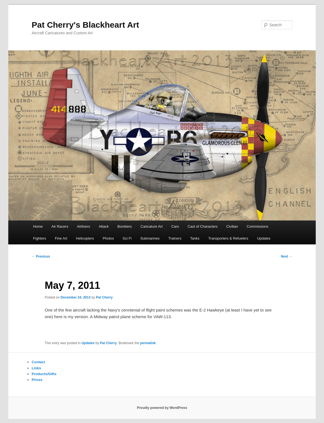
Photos (108, 238)
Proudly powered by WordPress (162, 408)
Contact (38, 362)
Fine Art (61, 238)
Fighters (39, 238)
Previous (41, 256)
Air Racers (60, 226)
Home (38, 226)
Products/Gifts (44, 374)
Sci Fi (127, 238)
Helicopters (85, 238)
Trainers (174, 238)
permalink (148, 343)
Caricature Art (152, 226)
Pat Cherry (104, 297)
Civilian (232, 226)
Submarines (150, 238)
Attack (104, 226)
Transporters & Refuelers (228, 238)
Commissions (257, 226)
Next (286, 256)
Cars (175, 226)
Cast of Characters (202, 226)
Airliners (83, 226)
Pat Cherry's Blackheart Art (85, 24)
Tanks (194, 238)
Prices (37, 380)
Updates (263, 238)
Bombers (124, 226)
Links (36, 368)
